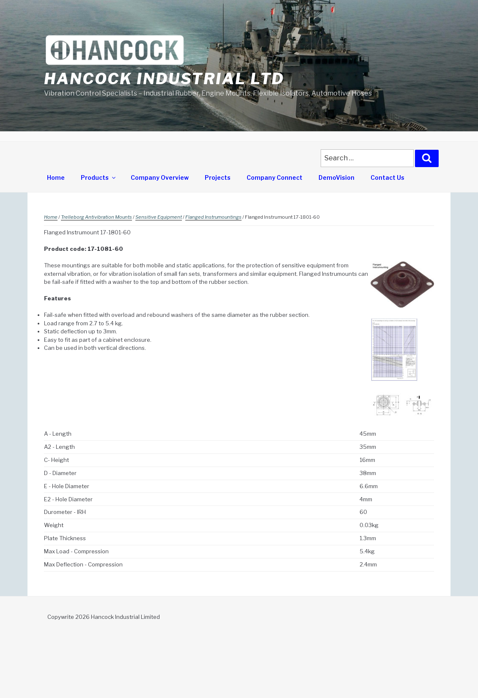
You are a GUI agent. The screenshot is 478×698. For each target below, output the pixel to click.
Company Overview (160, 177)
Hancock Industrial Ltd (164, 78)
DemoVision (336, 177)
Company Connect (274, 177)
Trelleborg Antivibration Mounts (96, 217)
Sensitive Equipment (158, 217)
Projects (218, 177)
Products (99, 177)
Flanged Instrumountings (213, 217)
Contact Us (387, 177)
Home (56, 177)
